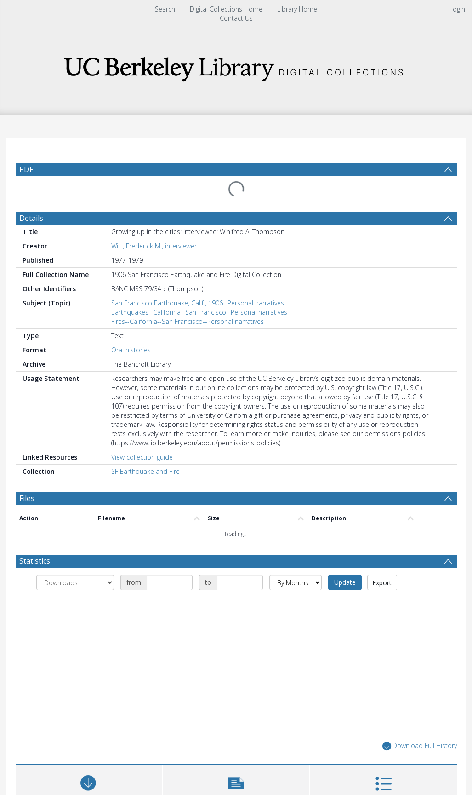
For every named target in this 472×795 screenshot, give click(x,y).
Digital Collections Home (226, 9)
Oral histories (131, 350)
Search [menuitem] (165, 9)
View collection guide (142, 457)
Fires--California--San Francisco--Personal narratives (187, 321)
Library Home (297, 9)
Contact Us (236, 18)
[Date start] (170, 582)
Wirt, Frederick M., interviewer (154, 246)
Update (345, 582)
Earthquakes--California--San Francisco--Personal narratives (199, 312)
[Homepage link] (236, 66)
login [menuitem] (458, 9)
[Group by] (75, 582)
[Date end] (240, 582)
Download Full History (419, 746)
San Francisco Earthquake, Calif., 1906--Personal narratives (197, 303)
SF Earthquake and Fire (145, 471)
